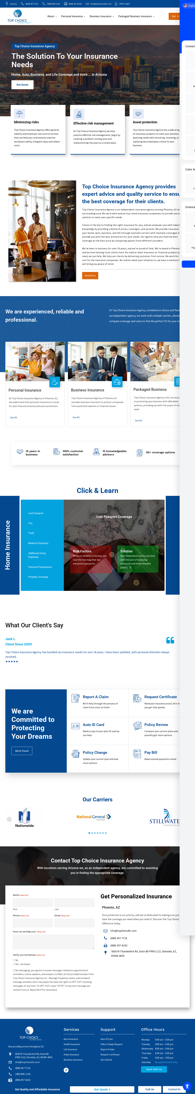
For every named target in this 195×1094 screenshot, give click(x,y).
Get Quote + (102, 1089)
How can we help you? (29, 931)
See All (13, 417)
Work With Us (154, 1069)
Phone (21, 915)
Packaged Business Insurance (135, 16)
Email (62, 915)
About (50, 16)
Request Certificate (110, 1054)
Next (185, 819)
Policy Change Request (112, 1044)
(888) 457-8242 (118, 945)
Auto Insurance (71, 1039)
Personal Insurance (72, 16)
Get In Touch (22, 750)
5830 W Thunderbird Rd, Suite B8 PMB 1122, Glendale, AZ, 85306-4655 (144, 953)
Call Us (149, 1089)
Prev (9, 819)
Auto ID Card (107, 1039)
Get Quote (23, 84)
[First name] (33, 902)
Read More (90, 275)
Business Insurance (100, 16)
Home (15, 74)
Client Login (124, 3)
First (15, 909)
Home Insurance (71, 1054)
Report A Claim (107, 1049)
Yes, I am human (22, 964)
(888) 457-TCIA (32, 3)
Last (57, 909)
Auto (25, 74)
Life (55, 74)
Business (37, 74)
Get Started (106, 1059)
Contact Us (174, 1089)
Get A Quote (179, 16)
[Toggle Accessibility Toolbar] (187, 1086)
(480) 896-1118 (53, 3)
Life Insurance (70, 1049)
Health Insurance (72, 1044)
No (16, 960)
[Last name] (74, 902)
